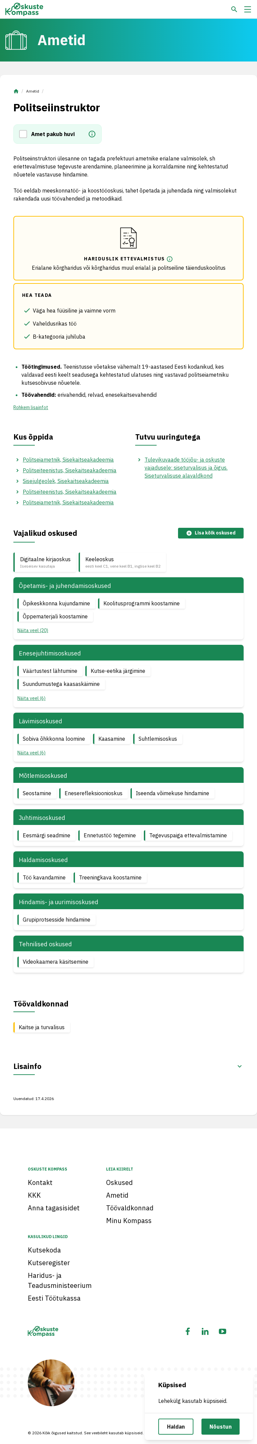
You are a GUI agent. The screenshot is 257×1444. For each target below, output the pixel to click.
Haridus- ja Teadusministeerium (60, 1280)
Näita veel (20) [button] (32, 630)
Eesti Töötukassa (54, 1298)
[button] (25, 134)
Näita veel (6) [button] (31, 698)
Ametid (32, 91)
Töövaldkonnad (130, 1207)
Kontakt (40, 1182)
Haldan (176, 1426)
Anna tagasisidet (54, 1207)
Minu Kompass (129, 1220)
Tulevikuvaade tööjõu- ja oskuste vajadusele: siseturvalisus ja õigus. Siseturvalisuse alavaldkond (186, 467)
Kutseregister (49, 1262)
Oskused (119, 1182)
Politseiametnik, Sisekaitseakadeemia (68, 459)
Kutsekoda (44, 1249)
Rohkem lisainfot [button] (30, 407)
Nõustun (220, 1426)
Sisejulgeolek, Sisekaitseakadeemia (66, 481)
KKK (34, 1195)
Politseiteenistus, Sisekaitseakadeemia (69, 470)
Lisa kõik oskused (211, 533)
